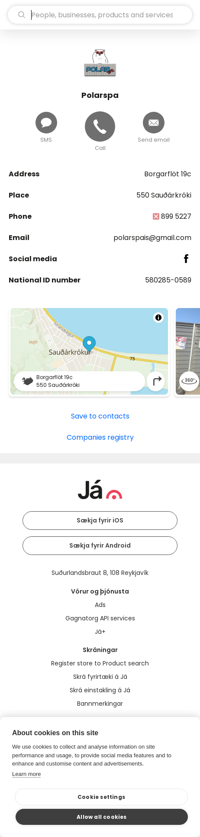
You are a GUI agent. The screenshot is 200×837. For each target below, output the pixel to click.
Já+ (100, 631)
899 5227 (176, 216)
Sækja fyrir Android (100, 545)
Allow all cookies (101, 817)
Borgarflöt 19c (167, 174)
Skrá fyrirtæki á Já (100, 676)
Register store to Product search (100, 663)
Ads (100, 604)
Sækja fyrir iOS (100, 520)
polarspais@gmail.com (152, 238)
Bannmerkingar (100, 703)
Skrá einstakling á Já (100, 690)
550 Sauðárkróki (163, 195)
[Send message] (46, 122)
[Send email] (154, 122)
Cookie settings (101, 797)
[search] (100, 15)
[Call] (100, 126)
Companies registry (100, 437)
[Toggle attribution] (158, 317)
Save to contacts (100, 416)
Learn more (26, 774)
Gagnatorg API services (100, 618)
